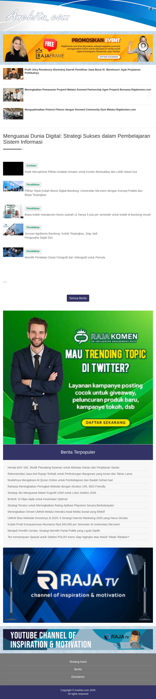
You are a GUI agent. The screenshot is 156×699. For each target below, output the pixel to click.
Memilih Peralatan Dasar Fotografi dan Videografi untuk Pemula (65, 257)
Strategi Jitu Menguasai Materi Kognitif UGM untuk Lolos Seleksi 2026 (52, 492)
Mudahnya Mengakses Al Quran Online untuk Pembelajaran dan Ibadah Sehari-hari (60, 480)
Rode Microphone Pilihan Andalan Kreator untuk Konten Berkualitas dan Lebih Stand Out (81, 171)
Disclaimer (77, 676)
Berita (78, 669)
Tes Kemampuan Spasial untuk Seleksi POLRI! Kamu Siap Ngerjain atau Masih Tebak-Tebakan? (68, 537)
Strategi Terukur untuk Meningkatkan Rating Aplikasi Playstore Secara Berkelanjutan (61, 505)
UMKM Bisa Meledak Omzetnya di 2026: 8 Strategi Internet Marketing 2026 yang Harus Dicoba (68, 518)
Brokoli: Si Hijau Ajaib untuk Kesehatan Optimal (37, 499)
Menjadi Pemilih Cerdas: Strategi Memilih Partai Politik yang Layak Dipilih (54, 530)
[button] (7, 92)
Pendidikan (33, 184)
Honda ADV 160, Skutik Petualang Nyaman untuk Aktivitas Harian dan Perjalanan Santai (63, 467)
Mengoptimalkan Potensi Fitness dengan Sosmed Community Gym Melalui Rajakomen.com (80, 109)
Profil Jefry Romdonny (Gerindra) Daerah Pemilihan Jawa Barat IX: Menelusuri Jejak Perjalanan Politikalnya (82, 71)
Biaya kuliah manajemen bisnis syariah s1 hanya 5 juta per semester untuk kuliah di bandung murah (88, 214)
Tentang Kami (78, 661)
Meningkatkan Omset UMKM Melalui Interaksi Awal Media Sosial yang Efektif (56, 511)
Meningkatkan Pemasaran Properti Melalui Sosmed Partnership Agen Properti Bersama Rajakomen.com (88, 89)
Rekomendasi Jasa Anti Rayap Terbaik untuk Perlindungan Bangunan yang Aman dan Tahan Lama (70, 473)
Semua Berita (78, 298)
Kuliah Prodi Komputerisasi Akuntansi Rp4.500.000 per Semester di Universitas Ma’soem (64, 524)
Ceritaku (31, 165)
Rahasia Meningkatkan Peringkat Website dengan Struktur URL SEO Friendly (56, 486)
